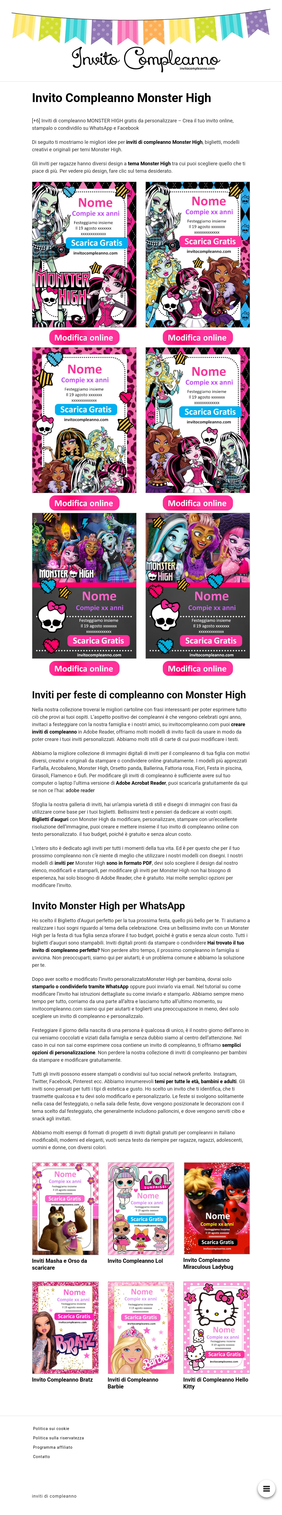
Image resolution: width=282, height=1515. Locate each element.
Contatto (41, 1456)
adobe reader (80, 790)
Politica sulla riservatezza (58, 1438)
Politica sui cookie (51, 1428)
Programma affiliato (53, 1447)
